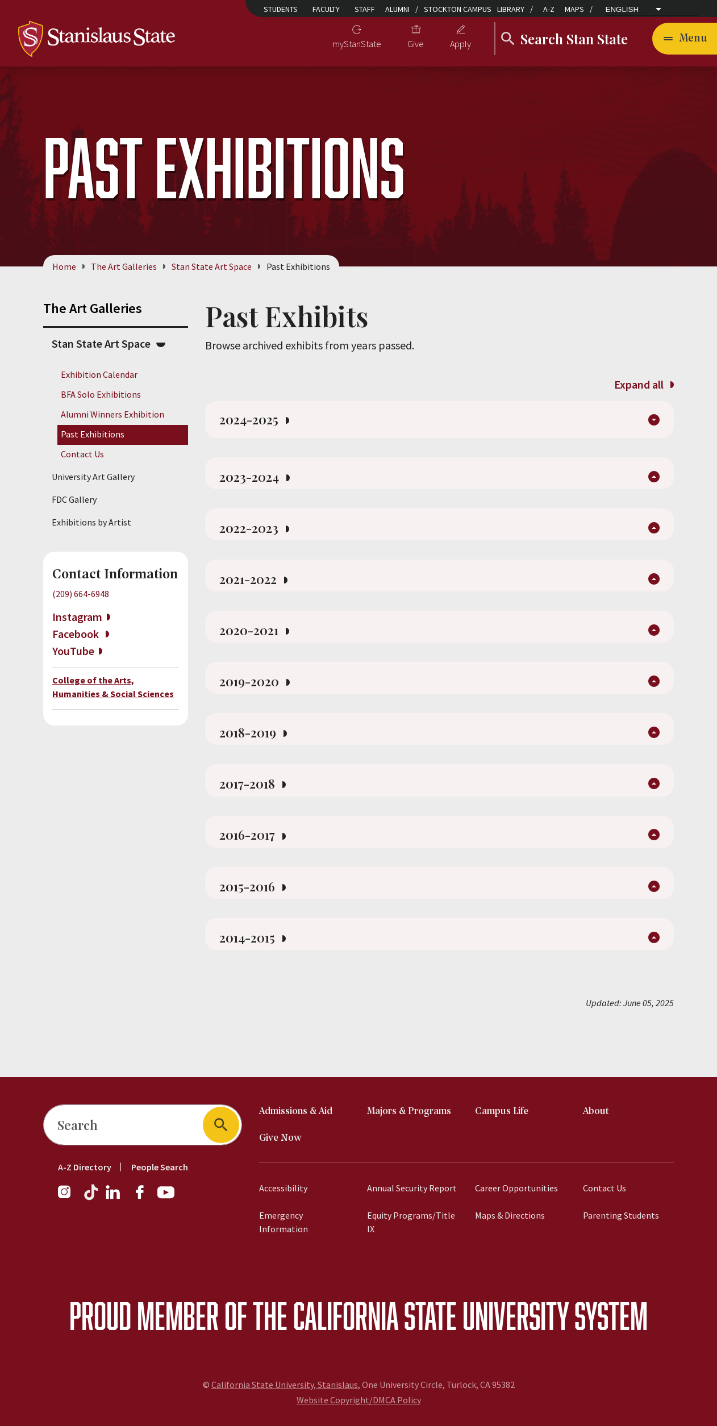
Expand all (643, 384)
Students (281, 9)
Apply (460, 43)
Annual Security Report (412, 1188)
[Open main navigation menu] (684, 39)
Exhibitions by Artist (91, 522)
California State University (431, 1315)
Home (64, 266)
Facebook (76, 634)
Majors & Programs (409, 1111)
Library (510, 9)
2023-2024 (257, 486)
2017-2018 (256, 813)
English (622, 9)
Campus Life (501, 1111)
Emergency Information (283, 1222)
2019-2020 (258, 704)
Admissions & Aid (295, 1111)
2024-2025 (257, 423)
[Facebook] (144, 1197)
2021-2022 (256, 595)
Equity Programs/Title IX (411, 1222)
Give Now (280, 1138)
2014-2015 (256, 977)
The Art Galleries (124, 266)
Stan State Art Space (212, 266)
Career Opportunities (516, 1188)
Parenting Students (621, 1215)
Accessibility (283, 1188)
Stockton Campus (457, 9)
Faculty (326, 9)
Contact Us (82, 454)
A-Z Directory (84, 1167)
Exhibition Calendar (99, 374)
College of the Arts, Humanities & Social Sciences (113, 686)
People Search (159, 1167)
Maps (574, 9)
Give (415, 43)
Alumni (397, 9)
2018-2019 (256, 758)
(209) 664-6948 (80, 593)
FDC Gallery (74, 499)
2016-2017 (256, 867)
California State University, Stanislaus (284, 1384)
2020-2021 (257, 649)
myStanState (356, 43)
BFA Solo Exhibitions (101, 394)
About (596, 1111)
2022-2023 (257, 540)
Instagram (77, 617)
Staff (365, 9)
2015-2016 (256, 922)
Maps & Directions (510, 1215)
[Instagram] (69, 1197)
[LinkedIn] (114, 1197)
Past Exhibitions (92, 434)
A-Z (549, 9)
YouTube (73, 651)
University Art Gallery (93, 476)
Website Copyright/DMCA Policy (359, 1400)
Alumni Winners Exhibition (112, 414)
